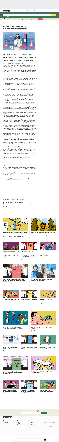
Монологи (38, 335)
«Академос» (26, 54)
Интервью (32, 382)
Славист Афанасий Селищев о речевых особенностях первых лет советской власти (10, 255)
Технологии (7, 240)
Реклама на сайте (19, 432)
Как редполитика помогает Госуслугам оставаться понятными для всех (43, 376)
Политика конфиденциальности (21, 433)
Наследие (7, 261)
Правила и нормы (8, 402)
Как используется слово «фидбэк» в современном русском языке (27, 350)
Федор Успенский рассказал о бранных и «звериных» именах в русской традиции (29, 397)
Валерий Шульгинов (36, 334)
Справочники (40, 10)
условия (41, 439)
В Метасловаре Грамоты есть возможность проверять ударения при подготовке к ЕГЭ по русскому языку (15, 283)
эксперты (34, 335)
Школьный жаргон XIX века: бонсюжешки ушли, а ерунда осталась (47, 350)
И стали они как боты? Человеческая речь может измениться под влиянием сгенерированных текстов (15, 235)
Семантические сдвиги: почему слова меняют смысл (10, 303)
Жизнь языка (7, 309)
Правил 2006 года (6, 108)
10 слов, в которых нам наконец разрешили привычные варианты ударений (11, 397)
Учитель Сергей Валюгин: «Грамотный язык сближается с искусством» (43, 282)
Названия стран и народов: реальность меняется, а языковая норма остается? (46, 255)
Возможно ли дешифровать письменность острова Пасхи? (40, 234)
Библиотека (4, 432)
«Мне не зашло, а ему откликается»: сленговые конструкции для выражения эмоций (14, 331)
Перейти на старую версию (49, 432)
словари (5, 186)
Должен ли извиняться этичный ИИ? (42, 329)
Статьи (4, 240)
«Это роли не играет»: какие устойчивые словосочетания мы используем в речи (29, 255)
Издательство (51, 10)
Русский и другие (44, 261)
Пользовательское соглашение (21, 434)
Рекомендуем (23, 261)
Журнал (44, 10)
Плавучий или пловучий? (8, 207)
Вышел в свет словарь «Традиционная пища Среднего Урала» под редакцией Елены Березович (29, 304)
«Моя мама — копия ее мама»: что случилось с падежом (10, 350)
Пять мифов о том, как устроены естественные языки (47, 303)
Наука (34, 240)
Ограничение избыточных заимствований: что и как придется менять (46, 397)
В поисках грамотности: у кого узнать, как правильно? (14, 203)
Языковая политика (45, 402)
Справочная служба (30, 10)
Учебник (47, 10)
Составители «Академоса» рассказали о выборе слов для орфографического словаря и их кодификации (15, 377)
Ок (45, 439)
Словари (35, 10)
